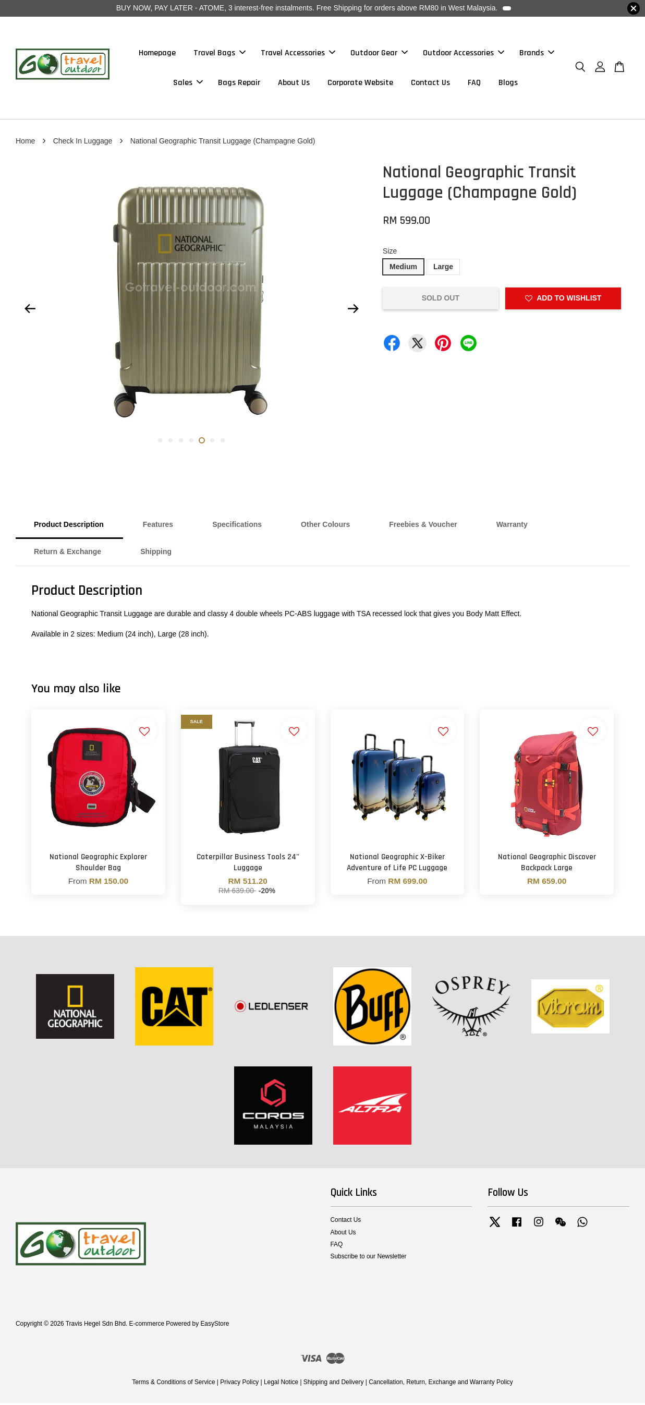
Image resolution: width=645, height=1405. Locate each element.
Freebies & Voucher (423, 527)
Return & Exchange (67, 554)
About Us (294, 83)
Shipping (156, 554)
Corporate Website (360, 83)
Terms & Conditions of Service (173, 1384)
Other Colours (325, 527)
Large (443, 269)
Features (158, 527)
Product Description (69, 527)
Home (25, 143)
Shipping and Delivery (333, 1384)
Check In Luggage (83, 143)
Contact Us (430, 83)
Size (390, 253)
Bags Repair (239, 83)
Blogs (508, 83)
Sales (188, 83)
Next (353, 311)
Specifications (237, 527)
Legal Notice (281, 1384)
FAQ (474, 83)
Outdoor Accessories (463, 54)
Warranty (512, 527)
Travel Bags (219, 54)
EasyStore (214, 1325)
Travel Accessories (298, 54)
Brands (536, 54)
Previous (30, 311)
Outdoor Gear (379, 54)
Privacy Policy (239, 1384)
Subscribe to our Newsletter (369, 1258)
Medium (403, 269)
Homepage (157, 54)
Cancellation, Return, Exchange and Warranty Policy (441, 1384)
